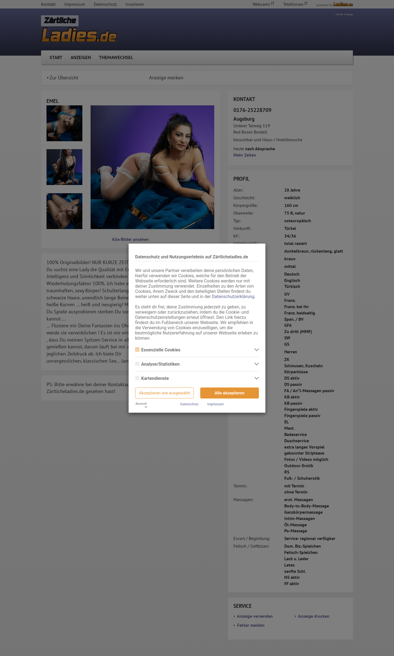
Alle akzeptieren (230, 393)
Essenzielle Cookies (157, 349)
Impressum (215, 404)
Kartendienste (152, 378)
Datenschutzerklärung (233, 296)
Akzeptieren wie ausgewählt (164, 393)
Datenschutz (189, 404)
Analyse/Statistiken (157, 364)
